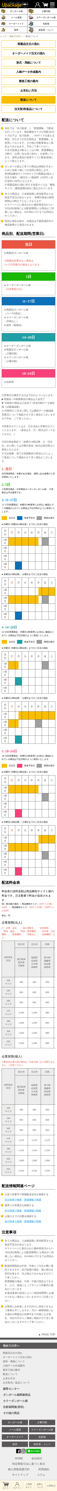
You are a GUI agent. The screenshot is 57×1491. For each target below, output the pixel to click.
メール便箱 (16, 17)
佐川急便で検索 (13, 1199)
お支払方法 (9, 1378)
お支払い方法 (28, 90)
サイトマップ (20, 1474)
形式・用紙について (28, 62)
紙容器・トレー (42, 1444)
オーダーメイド (16, 24)
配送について (28, 99)
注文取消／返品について (16, 1382)
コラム (41, 1474)
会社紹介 (36, 1458)
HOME (19, 1458)
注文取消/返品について (28, 109)
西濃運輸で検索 (32, 1199)
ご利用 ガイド (28, 1485)
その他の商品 (29, 1413)
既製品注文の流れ (29, 44)
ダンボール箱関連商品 (29, 1395)
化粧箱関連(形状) (29, 1407)
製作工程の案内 (11, 1370)
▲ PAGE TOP (46, 1334)
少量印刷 (42, 1422)
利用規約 (43, 1469)
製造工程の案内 (28, 81)
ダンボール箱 (15, 1422)
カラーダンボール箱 (46, 17)
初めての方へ (29, 1345)
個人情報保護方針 (19, 1469)
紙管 (16, 30)
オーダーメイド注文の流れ (28, 53)
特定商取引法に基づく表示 (28, 1463)
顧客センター (29, 1388)
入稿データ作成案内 (28, 71)
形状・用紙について (14, 1361)
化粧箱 (46, 24)
